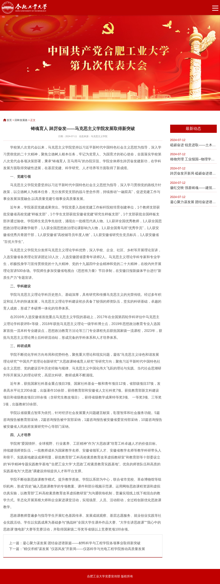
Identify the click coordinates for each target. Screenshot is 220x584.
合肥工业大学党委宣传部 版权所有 (110, 576)
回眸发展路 (21, 120)
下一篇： (77, 549)
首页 (9, 120)
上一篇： (75, 543)
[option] (110, 63)
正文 (32, 120)
